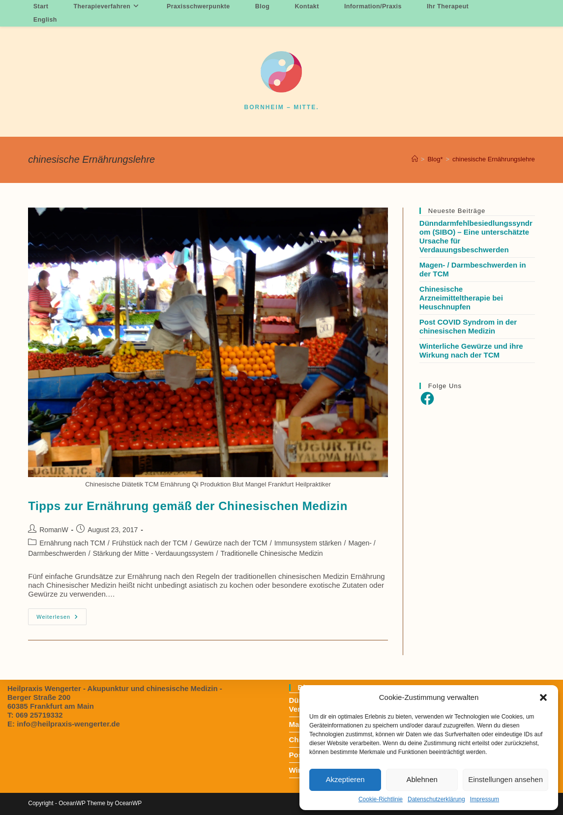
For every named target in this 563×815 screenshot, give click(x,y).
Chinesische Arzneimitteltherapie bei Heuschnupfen (461, 298)
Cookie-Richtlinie (380, 799)
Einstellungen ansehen (505, 779)
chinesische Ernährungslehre (493, 159)
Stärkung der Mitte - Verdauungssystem (153, 553)
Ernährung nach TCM (72, 543)
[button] (543, 697)
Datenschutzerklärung (436, 799)
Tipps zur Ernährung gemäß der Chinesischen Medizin (188, 506)
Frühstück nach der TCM (150, 543)
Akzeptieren (345, 779)
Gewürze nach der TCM (230, 543)
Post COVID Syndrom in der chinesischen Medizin (468, 326)
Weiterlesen (61, 619)
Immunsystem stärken (308, 543)
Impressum (484, 799)
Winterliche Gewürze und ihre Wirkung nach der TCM (471, 350)
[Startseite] (415, 159)
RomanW (53, 530)
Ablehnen (421, 779)
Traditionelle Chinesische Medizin (271, 553)
